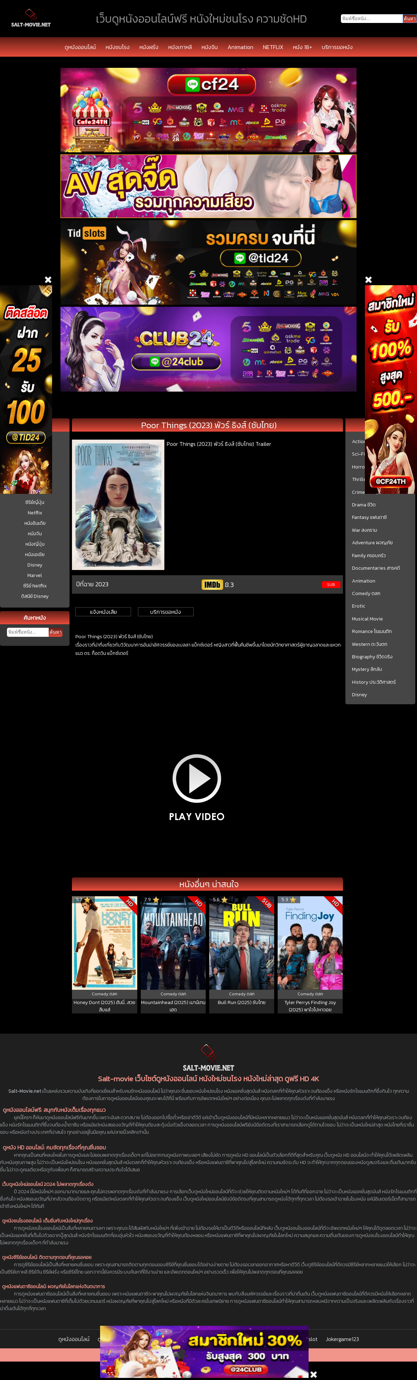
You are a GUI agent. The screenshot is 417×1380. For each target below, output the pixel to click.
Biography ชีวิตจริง (372, 656)
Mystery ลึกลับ (367, 669)
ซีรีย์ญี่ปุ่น (34, 502)
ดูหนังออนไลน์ (80, 47)
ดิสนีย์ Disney (35, 596)
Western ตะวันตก (369, 644)
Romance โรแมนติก (372, 631)
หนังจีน (210, 47)
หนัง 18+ (302, 47)
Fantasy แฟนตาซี (369, 517)
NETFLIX (273, 47)
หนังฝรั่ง (148, 47)
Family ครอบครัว (369, 555)
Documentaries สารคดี (376, 568)
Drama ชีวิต (364, 505)
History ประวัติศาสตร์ (374, 682)
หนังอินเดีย (35, 523)
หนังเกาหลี (180, 47)
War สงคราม (364, 530)
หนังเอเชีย (34, 554)
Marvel (34, 575)
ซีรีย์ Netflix (35, 585)
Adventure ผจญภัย (372, 542)
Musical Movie (367, 619)
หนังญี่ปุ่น (34, 544)
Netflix (35, 512)
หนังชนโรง (118, 47)
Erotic (358, 606)
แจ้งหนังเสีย (103, 612)
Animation (240, 47)
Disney (34, 565)
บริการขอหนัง (337, 47)
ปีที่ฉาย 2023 (92, 584)
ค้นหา (56, 632)
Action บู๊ (361, 441)
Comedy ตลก (366, 593)
